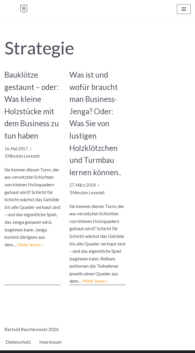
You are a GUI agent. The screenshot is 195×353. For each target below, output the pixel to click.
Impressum (50, 342)
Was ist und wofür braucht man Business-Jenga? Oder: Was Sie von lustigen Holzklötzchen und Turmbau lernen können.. (95, 123)
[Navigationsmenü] (184, 9)
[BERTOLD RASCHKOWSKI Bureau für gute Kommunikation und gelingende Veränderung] (23, 9)
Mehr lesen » (30, 244)
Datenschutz (18, 342)
